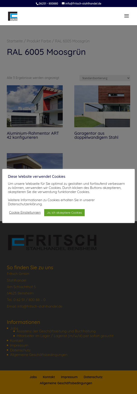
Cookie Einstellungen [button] (25, 212)
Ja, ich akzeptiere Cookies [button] (64, 212)
